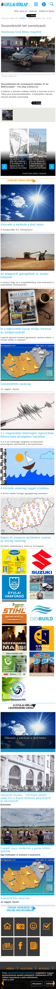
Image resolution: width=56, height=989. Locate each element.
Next (52, 745)
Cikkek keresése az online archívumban (20, 909)
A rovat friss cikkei (20, 180)
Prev (4, 745)
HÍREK (22, 18)
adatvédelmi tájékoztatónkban (21, 973)
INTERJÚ (44, 968)
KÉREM (49, 984)
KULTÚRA (26, 968)
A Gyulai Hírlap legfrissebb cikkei (20, 706)
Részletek (36, 984)
